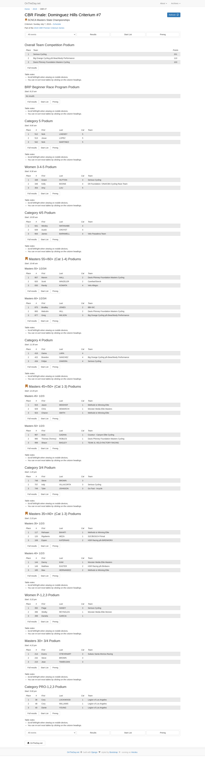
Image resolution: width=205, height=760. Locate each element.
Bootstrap (114, 752)
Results (93, 34)
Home (27, 9)
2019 (35, 9)
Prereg (163, 34)
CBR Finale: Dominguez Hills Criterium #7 (63, 15)
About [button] (163, 3)
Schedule (57, 24)
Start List (128, 34)
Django (94, 752)
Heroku (134, 752)
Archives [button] (175, 3)
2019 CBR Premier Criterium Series (49, 28)
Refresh (174, 15)
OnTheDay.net (33, 3)
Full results (32, 68)
